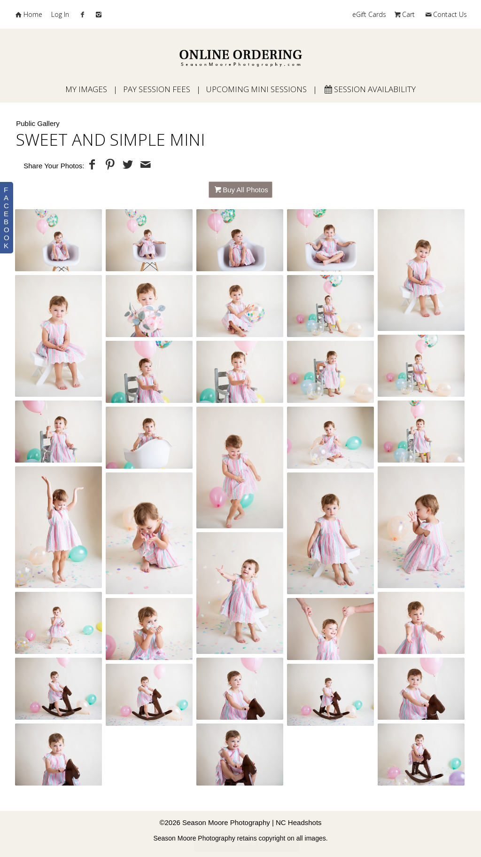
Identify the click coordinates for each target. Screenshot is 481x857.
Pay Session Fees (156, 89)
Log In (60, 14)
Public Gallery (38, 123)
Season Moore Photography (226, 822)
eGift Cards (369, 14)
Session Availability (369, 89)
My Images (86, 89)
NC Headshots (299, 822)
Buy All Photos (245, 190)
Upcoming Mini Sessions (256, 89)
